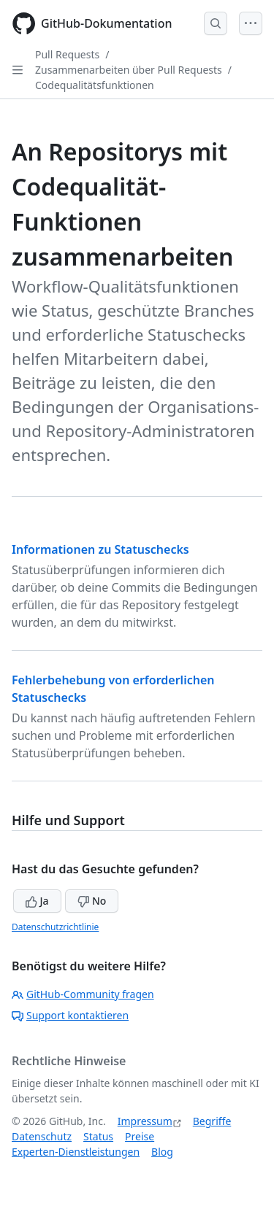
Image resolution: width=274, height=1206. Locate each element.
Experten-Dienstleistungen (76, 1152)
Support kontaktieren (70, 1015)
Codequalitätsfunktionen (94, 85)
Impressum (145, 1121)
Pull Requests (67, 54)
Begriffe (212, 1121)
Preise (139, 1136)
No (91, 901)
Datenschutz (42, 1136)
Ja (37, 901)
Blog (162, 1152)
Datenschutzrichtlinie (55, 927)
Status (98, 1136)
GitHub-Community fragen (83, 994)
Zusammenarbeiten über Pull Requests (128, 70)
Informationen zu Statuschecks (100, 549)
